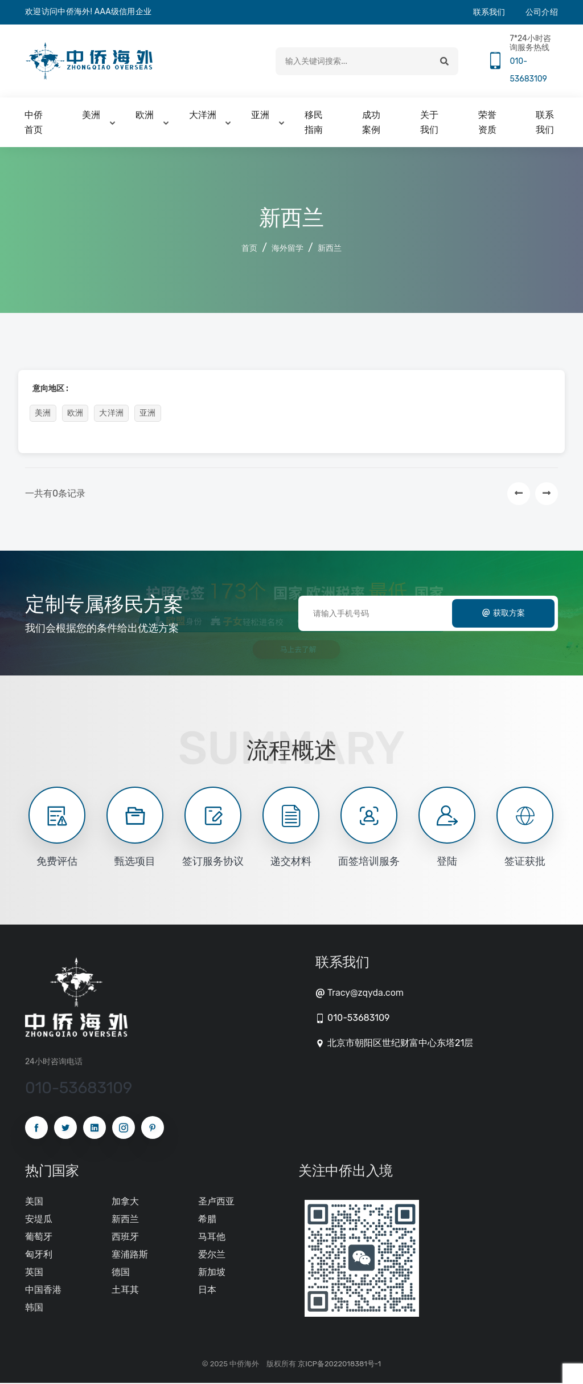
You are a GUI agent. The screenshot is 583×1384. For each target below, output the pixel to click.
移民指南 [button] (314, 123)
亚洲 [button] (260, 116)
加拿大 (125, 1201)
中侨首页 (33, 123)
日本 (207, 1290)
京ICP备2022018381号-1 (339, 1365)
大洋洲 (111, 414)
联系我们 (489, 12)
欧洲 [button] (145, 116)
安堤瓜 (38, 1219)
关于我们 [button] (429, 123)
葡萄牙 (38, 1237)
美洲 (43, 414)
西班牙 (125, 1237)
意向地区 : (50, 389)
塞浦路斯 (130, 1254)
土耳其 (125, 1290)
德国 (121, 1272)
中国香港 (43, 1290)
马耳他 (211, 1237)
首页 (249, 249)
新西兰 (330, 249)
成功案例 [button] (371, 123)
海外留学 (287, 249)
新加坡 (211, 1272)
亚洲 (147, 414)
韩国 (34, 1307)
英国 (34, 1272)
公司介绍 (541, 12)
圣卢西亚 (216, 1201)
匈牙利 (38, 1254)
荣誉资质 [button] (487, 123)
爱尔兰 (211, 1254)
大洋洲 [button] (202, 116)
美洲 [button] (91, 116)
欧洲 (75, 414)
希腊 (207, 1219)
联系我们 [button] (545, 123)
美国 (34, 1201)
